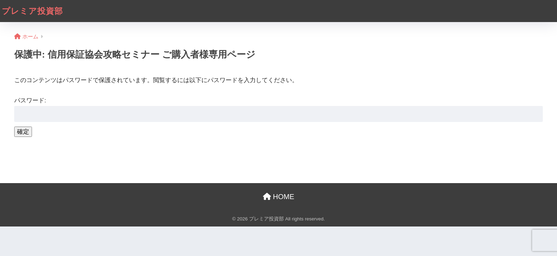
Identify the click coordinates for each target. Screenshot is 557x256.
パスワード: (278, 109)
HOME (278, 197)
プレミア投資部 (32, 11)
